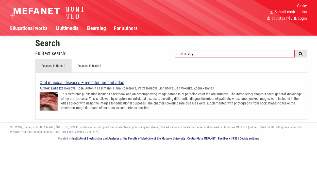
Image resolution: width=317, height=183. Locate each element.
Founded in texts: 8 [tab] (89, 66)
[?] (288, 18)
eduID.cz (276, 18)
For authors (126, 28)
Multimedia (67, 28)
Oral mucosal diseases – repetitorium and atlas (82, 82)
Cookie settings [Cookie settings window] (249, 138)
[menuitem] (33, 28)
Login (300, 18)
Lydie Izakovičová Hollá (67, 88)
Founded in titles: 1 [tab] (53, 66)
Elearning (96, 28)
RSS (234, 138)
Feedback (224, 138)
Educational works (28, 28)
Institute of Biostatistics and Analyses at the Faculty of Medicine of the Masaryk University (128, 138)
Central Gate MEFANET (201, 138)
